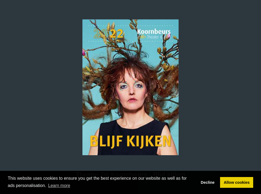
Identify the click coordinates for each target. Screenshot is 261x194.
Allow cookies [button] (237, 182)
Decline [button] (207, 182)
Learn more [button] (59, 185)
